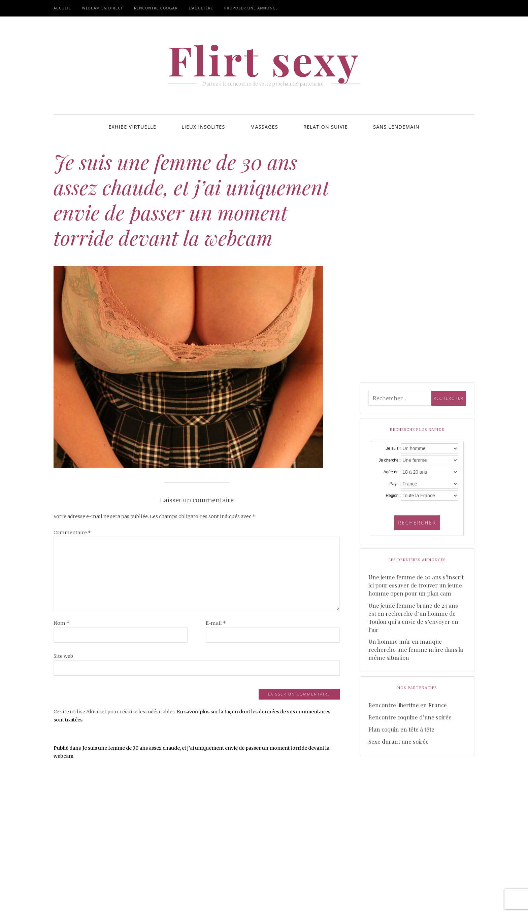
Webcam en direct (102, 7)
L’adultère (201, 7)
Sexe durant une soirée (398, 741)
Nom (61, 623)
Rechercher (417, 522)
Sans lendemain (396, 127)
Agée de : (392, 472)
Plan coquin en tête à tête (401, 729)
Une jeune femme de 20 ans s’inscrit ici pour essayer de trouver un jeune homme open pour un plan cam (416, 585)
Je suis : (393, 448)
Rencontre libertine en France (407, 705)
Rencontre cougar (155, 7)
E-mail (216, 623)
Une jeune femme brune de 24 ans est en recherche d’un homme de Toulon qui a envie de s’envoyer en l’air (413, 617)
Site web (63, 656)
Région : (393, 495)
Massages (264, 127)
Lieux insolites (203, 127)
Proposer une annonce (251, 7)
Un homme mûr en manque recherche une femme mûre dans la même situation (415, 649)
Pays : (395, 483)
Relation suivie (325, 127)
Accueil (62, 7)
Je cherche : (390, 460)
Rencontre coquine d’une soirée (410, 717)
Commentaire (72, 533)
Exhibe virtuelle (132, 127)
